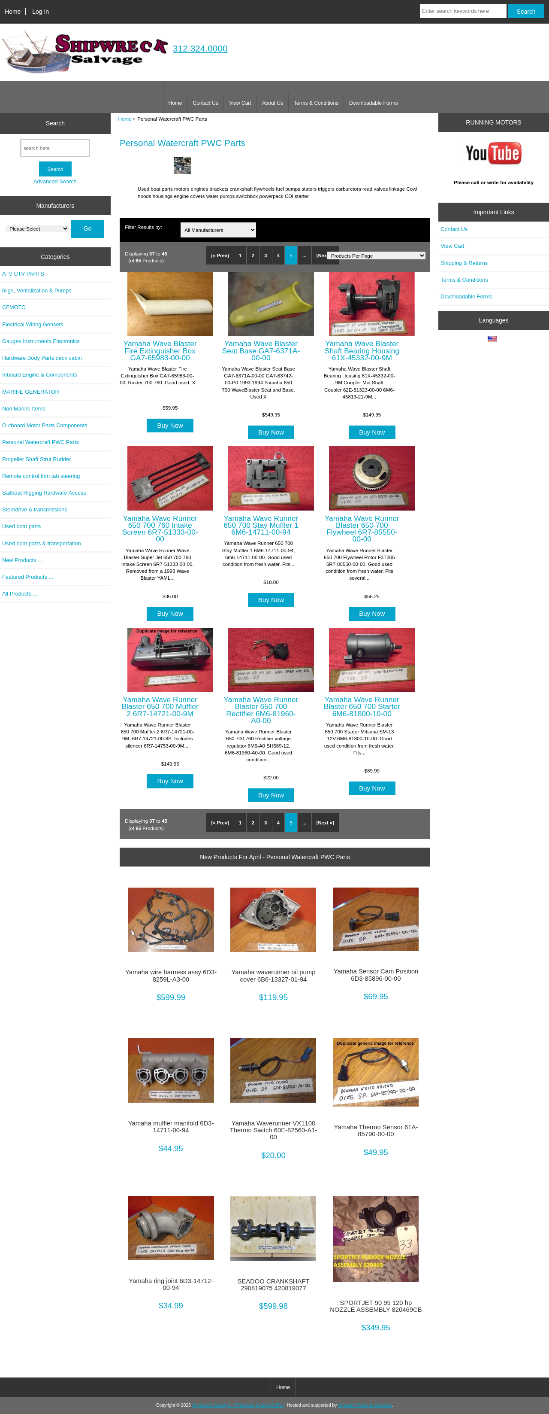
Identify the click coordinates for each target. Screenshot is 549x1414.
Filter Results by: (143, 227)
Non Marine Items (23, 408)
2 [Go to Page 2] (253, 255)
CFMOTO (14, 307)
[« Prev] (220, 255)
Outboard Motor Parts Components (44, 425)
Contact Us (205, 103)
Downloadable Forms (373, 103)
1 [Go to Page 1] (240, 255)
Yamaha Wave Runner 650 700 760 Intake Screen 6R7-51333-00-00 (160, 529)
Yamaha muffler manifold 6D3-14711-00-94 (171, 1127)
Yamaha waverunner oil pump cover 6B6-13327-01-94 (274, 975)
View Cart (240, 103)
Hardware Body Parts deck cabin (42, 358)
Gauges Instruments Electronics (41, 341)
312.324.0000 (200, 48)
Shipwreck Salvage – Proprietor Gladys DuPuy (238, 1405)
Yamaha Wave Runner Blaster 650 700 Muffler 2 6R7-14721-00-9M (160, 706)
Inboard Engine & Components (39, 374)
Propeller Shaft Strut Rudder (36, 459)
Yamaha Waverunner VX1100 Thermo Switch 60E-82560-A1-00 (273, 1130)
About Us (272, 103)
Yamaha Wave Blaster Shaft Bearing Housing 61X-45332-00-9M (362, 350)
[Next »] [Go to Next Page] (325, 255)
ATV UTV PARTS (23, 274)
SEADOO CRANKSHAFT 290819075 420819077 (273, 1285)
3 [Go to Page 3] (265, 255)
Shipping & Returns (464, 263)
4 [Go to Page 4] (278, 255)
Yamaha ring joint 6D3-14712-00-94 (171, 1284)
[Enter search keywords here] (463, 11)
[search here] (55, 148)
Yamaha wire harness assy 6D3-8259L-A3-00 (171, 975)
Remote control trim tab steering (41, 476)
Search (55, 123)
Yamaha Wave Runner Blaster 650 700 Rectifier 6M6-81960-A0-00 (260, 710)
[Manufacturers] (37, 228)
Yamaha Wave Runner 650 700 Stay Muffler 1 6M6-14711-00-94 (261, 525)
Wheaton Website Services (365, 1405)
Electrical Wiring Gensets (32, 324)
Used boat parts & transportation (41, 543)
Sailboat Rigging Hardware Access (44, 493)
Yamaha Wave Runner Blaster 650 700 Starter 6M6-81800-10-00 (361, 706)
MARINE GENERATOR (30, 392)
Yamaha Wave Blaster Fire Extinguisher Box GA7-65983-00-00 (160, 350)
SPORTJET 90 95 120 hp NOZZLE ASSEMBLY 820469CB (376, 1306)
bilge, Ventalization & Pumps (37, 290)
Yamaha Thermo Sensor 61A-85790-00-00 (376, 1130)
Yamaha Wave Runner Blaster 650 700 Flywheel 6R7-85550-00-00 (362, 529)
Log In (40, 11)
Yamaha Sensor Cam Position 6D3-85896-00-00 (376, 975)
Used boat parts (21, 526)
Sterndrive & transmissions (34, 509)
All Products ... (19, 593)
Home (13, 11)
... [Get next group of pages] (304, 255)
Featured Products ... (27, 577)
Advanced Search (55, 181)
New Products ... (22, 560)
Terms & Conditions (316, 103)
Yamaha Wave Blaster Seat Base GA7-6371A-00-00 (261, 350)
